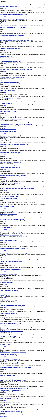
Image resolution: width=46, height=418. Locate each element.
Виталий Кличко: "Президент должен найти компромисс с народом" (9, 256)
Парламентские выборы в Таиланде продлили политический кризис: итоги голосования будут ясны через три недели (15, 367)
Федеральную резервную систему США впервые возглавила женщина (9, 6)
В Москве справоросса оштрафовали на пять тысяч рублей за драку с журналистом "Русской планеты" (13, 77)
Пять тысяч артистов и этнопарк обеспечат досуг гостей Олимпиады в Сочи (10, 159)
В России (5, 21)
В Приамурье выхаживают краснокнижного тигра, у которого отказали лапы (10, 359)
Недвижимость (5, 130)
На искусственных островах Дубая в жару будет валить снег (8, 129)
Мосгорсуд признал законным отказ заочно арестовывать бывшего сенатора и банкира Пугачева (13, 175)
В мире (5, 8)
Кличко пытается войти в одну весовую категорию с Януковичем (8, 214)
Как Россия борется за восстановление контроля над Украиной (8, 300)
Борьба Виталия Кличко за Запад (4, 287)
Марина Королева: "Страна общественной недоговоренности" (8, 131)
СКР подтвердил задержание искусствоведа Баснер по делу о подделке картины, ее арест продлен (13, 380)
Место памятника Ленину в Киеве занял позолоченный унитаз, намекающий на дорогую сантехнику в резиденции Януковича (16, 40)
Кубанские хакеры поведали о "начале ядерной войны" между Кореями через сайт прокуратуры (13, 211)
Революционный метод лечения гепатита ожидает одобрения (8, 111)
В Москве (4, 416)
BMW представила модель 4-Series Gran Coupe (6, 282)
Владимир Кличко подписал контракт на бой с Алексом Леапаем (8, 198)
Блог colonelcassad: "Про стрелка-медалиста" (6, 103)
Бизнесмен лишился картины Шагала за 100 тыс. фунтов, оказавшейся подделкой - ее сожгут (12, 305)
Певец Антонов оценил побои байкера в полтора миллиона (8, 90)
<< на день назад (2, 414)
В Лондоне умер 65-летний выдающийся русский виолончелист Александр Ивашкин (11, 235)
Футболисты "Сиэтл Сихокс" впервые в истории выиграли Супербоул (9, 328)
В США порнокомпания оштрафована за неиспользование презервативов (10, 167)
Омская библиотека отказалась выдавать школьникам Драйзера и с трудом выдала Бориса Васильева (13, 35)
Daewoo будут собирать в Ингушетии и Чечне (6, 227)
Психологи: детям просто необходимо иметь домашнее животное (8, 274)
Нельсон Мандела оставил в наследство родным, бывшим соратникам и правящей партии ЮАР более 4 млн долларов (16, 69)
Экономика (5, 221)
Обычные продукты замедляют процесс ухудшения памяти (8, 203)
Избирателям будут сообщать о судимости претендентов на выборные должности (11, 266)
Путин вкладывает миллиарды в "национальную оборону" (8, 116)
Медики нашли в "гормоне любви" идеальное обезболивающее (8, 240)
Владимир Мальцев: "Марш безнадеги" (5, 344)
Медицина (5, 63)
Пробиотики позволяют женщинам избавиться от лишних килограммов (9, 349)
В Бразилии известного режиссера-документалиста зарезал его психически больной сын (12, 390)
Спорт (4, 34)
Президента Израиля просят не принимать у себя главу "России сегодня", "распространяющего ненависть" (14, 144)
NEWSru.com (2, 0)
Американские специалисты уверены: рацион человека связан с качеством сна (10, 61)
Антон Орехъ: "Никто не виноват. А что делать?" (6, 56)
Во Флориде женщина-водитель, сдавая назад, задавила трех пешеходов (9, 398)
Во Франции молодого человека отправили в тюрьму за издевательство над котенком (11, 22)
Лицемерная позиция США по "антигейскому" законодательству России (9, 82)
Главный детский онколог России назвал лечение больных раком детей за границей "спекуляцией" (13, 27)
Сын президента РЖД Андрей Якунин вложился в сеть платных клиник (9, 354)
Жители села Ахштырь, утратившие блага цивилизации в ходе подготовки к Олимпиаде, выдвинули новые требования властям (17, 188)
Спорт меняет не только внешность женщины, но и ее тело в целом (9, 196)
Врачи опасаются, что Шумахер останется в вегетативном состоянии (9, 32)
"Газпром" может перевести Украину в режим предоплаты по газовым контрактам (11, 245)
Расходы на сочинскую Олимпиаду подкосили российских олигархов (9, 139)
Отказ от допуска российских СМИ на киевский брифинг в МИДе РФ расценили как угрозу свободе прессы (14, 19)
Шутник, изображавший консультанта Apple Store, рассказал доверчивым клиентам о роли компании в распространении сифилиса (17, 64)
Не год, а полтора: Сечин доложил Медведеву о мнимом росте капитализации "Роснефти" (12, 219)
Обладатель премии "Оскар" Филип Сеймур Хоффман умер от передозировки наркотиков (12, 406)
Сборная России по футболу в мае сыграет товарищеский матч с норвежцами (10, 98)
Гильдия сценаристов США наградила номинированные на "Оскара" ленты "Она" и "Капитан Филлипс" (14, 362)
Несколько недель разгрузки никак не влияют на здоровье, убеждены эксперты (10, 136)
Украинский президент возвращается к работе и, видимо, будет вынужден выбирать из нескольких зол (13, 277)
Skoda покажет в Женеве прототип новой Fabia (6, 298)
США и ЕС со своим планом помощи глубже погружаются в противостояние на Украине (11, 331)
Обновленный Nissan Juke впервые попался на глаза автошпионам (9, 318)
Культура (5, 37)
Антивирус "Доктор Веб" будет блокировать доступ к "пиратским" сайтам (10, 48)
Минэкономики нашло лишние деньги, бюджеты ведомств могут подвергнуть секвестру (11, 383)
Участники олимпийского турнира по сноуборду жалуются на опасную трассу (10, 74)
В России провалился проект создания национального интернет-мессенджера (10, 269)
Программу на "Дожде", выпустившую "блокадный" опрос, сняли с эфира (10, 152)
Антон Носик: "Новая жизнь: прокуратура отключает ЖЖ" (7, 375)
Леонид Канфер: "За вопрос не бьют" (5, 295)
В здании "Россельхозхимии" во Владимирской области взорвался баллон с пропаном (11, 411)
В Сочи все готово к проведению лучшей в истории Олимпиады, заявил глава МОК (11, 149)
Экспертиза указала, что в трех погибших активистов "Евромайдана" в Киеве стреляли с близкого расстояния (14, 11)
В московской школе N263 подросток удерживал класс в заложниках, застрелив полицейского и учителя (14, 248)
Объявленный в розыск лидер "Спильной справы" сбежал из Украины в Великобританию (12, 232)
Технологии (5, 50)
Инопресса (5, 84)
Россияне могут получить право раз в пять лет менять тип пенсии (9, 320)
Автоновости (5, 128)
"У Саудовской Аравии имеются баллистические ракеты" (7, 206)
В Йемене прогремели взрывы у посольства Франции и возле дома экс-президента (11, 403)
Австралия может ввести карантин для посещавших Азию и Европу (9, 313)
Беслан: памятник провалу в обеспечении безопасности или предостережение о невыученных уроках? (13, 95)
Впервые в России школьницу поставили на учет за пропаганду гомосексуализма (11, 323)
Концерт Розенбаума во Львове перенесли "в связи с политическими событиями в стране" (12, 53)
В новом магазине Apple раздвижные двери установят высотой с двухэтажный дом (11, 43)
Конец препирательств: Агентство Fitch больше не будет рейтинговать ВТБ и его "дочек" (12, 183)
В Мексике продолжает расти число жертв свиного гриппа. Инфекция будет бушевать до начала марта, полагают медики (16, 124)
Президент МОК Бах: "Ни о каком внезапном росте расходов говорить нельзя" (10, 162)
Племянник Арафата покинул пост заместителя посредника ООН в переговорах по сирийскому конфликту (14, 14)
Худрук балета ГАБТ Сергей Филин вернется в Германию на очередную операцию (11, 261)
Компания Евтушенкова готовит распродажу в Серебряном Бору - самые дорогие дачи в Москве (13, 352)
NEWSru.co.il (1, 416)
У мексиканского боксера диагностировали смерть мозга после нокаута (9, 290)
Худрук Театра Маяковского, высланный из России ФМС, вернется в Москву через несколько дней (13, 224)
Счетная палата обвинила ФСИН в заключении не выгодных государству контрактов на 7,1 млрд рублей (14, 253)
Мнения (5, 58)
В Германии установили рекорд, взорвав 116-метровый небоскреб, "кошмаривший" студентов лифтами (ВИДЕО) (15, 388)
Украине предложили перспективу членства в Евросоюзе (7, 372)
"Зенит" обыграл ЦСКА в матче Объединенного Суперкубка (8, 336)
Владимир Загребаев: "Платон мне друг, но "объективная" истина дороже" (10, 180)
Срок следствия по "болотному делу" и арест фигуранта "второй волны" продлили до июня (12, 119)
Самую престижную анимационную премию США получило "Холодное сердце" (10, 341)
